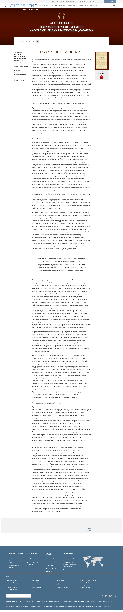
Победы (54, 5)
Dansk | (35, 580)
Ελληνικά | (84, 583)
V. (41, 41)
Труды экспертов (72, 5)
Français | (60, 583)
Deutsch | (36, 583)
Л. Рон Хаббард (49, 558)
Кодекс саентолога (50, 568)
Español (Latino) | (14, 583)
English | (60, 580)
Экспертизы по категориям (31, 559)
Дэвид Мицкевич (50, 571)
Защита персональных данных (50, 601)
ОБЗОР (21, 41)
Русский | (85, 587)
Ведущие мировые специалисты (32, 563)
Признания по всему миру (14, 561)
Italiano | (35, 585)
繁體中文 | (12, 580)
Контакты (112, 601)
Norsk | (36, 587)
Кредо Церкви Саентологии (49, 564)
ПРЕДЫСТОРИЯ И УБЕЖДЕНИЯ (49, 554)
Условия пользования (66, 601)
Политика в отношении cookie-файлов (84, 601)
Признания (61, 5)
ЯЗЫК (111, 1)
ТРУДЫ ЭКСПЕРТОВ (32, 553)
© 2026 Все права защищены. (23, 601)
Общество (90, 5)
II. (30, 41)
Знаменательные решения (14, 566)
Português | (62, 587)
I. (26, 41)
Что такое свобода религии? (68, 559)
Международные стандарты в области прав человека (69, 564)
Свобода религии (44, 5)
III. (33, 41)
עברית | (11, 585)
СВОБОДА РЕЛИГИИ (68, 553)
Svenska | (12, 589)
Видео (97, 5)
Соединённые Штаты (15, 558)
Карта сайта (9, 603)
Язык (7, 576)
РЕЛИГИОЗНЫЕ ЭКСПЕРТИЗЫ (27, 10)
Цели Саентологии (50, 561)
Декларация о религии (69, 569)
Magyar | (85, 585)
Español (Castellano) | (88, 580)
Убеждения (82, 5)
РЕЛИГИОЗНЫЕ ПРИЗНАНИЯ (16, 553)
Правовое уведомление (102, 601)
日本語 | (60, 585)
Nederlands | (12, 587)
